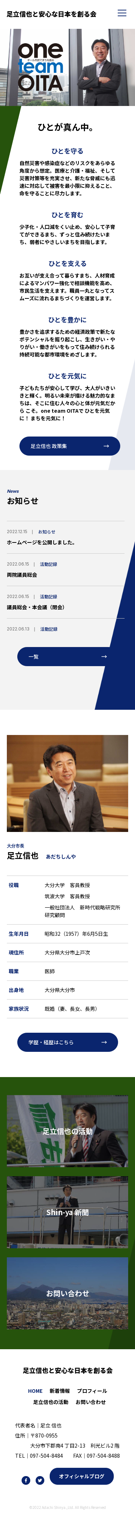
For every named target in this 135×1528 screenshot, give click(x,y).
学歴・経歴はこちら (51, 1042)
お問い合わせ (91, 1401)
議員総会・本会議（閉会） (37, 607)
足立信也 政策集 (49, 445)
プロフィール (92, 1390)
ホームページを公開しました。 (42, 542)
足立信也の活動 (50, 1401)
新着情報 (60, 1390)
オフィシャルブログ (81, 1476)
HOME (35, 1390)
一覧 (33, 656)
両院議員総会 (22, 574)
